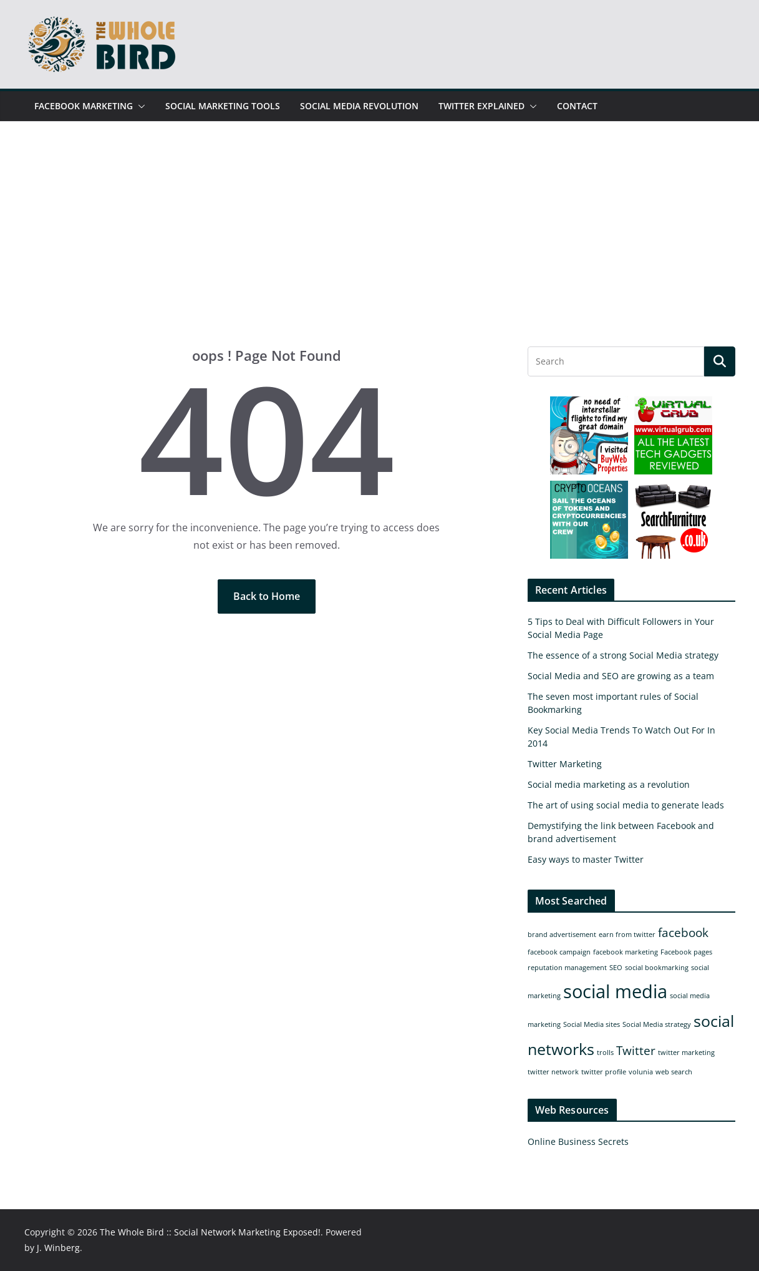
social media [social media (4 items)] (615, 991)
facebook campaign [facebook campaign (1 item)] (559, 952)
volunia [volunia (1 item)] (641, 1071)
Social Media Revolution (359, 106)
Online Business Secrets (578, 1141)
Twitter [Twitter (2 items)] (635, 1051)
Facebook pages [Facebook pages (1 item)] (686, 952)
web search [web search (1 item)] (673, 1071)
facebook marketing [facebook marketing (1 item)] (625, 952)
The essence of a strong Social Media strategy (623, 655)
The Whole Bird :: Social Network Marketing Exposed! (210, 1232)
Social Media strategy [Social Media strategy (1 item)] (656, 1024)
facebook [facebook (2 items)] (683, 933)
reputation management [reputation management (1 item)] (567, 967)
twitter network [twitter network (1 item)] (553, 1071)
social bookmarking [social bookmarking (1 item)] (657, 967)
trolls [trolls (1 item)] (605, 1052)
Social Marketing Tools (222, 106)
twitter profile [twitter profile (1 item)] (603, 1071)
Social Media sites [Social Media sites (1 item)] (591, 1024)
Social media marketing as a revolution (609, 784)
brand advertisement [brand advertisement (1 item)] (562, 934)
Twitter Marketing (565, 764)
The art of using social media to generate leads (626, 805)
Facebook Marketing (83, 106)
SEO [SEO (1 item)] (615, 967)
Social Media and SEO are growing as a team (621, 676)
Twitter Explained (481, 106)
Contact (577, 106)
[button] (139, 106)
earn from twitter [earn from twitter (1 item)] (627, 934)
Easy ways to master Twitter (586, 859)
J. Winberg (58, 1248)
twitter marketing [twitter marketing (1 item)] (686, 1052)
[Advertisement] (380, 252)
